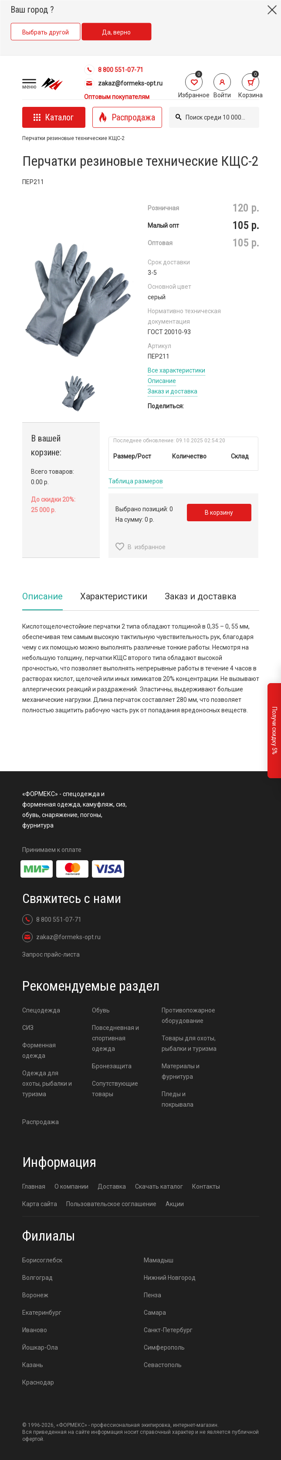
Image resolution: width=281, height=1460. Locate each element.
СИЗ (28, 1027)
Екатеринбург (41, 1312)
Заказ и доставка (172, 391)
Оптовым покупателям (116, 96)
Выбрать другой (45, 32)
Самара (155, 1312)
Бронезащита (112, 1066)
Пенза (152, 1295)
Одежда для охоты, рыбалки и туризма (47, 1084)
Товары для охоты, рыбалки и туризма (189, 1043)
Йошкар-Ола (40, 1347)
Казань (32, 1364)
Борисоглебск (42, 1260)
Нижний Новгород (170, 1277)
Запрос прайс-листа (51, 954)
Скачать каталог (159, 1186)
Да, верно (116, 32)
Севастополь (163, 1364)
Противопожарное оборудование (188, 1015)
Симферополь (164, 1347)
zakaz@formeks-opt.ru (123, 83)
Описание (162, 380)
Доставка (112, 1186)
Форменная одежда (39, 1050)
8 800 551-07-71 (113, 70)
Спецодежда (41, 1010)
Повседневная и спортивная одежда (115, 1038)
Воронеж (35, 1295)
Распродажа (40, 1121)
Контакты (206, 1186)
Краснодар (38, 1382)
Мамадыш (158, 1260)
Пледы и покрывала (177, 1099)
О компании (71, 1186)
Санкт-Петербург (168, 1330)
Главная (33, 1186)
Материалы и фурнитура (181, 1071)
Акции (175, 1203)
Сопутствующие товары (115, 1089)
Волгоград (37, 1277)
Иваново (34, 1330)
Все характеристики (176, 370)
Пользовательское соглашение (111, 1203)
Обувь (101, 1010)
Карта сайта (39, 1203)
